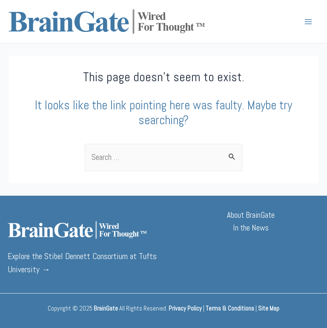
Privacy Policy (185, 308)
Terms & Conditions (230, 308)
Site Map (268, 308)
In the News (251, 227)
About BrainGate (251, 215)
